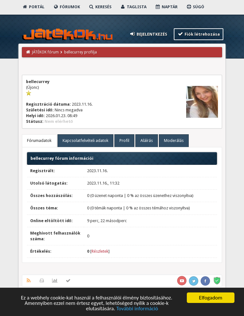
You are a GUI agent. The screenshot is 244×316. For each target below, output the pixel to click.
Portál (33, 6)
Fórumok (66, 6)
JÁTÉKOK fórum (45, 52)
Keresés (100, 6)
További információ (137, 308)
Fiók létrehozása (198, 34)
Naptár (166, 6)
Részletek (100, 251)
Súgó (195, 6)
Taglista (133, 6)
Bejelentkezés (148, 34)
